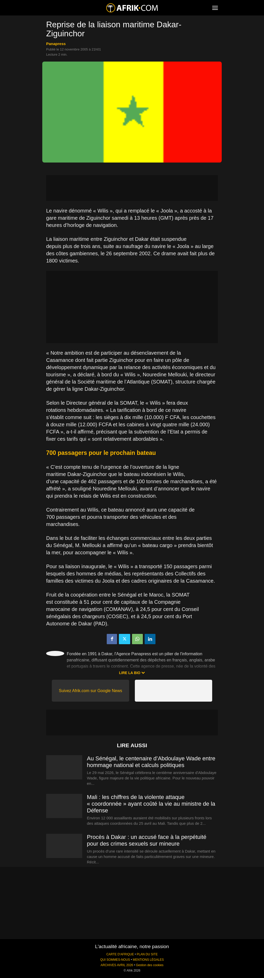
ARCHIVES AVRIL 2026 (117, 965)
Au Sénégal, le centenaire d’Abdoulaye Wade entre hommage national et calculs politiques (151, 761)
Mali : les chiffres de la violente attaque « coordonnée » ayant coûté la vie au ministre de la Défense (151, 804)
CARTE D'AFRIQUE (120, 954)
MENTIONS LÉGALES (148, 960)
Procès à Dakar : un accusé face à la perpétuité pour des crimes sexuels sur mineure (146, 840)
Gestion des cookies (149, 965)
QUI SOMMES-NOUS (115, 960)
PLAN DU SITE (147, 954)
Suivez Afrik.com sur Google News (90, 690)
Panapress (56, 43)
